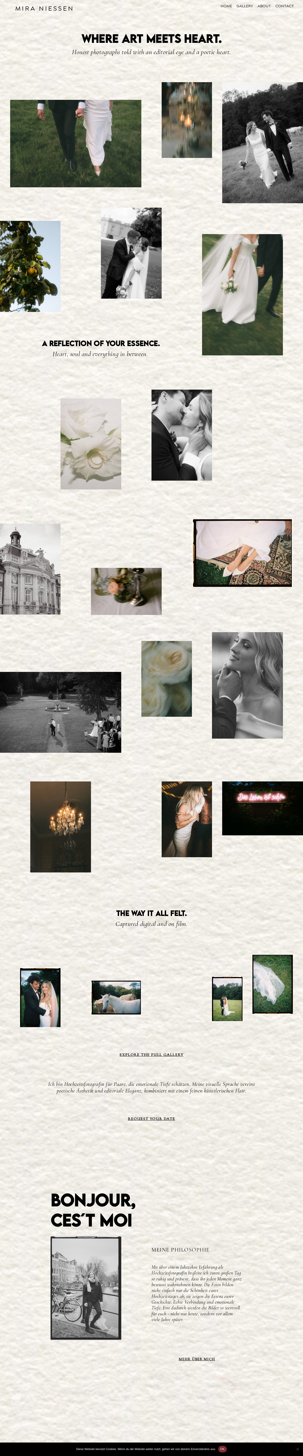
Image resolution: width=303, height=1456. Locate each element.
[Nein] (297, 1449)
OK (222, 1449)
